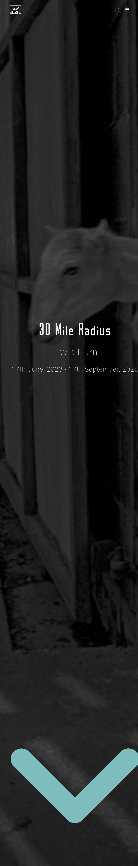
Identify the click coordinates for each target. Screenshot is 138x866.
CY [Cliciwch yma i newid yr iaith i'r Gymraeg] (117, 9)
